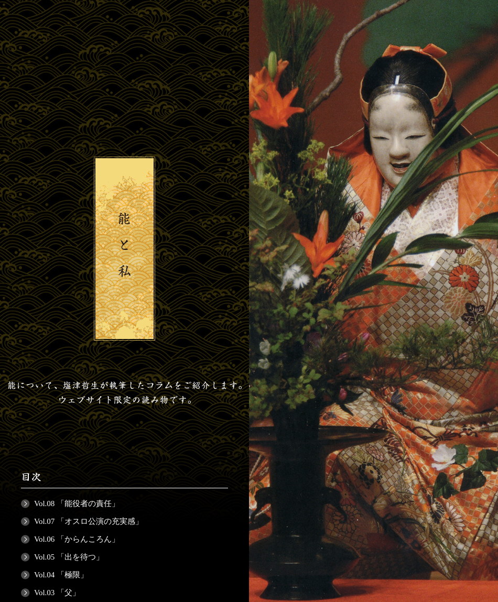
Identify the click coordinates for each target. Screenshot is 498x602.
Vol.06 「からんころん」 (77, 539)
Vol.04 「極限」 (61, 575)
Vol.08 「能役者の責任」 (77, 503)
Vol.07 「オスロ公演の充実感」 (88, 521)
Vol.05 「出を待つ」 (69, 557)
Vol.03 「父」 (57, 592)
